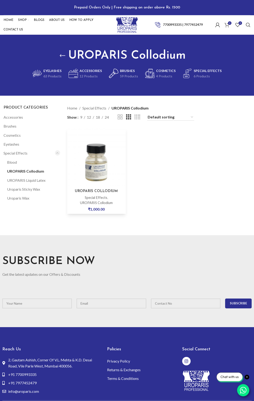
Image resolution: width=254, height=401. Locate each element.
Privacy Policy (118, 360)
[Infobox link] (179, 22)
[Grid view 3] (128, 116)
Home (72, 107)
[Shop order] (170, 116)
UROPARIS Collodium (25, 170)
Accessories (13, 116)
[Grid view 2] (120, 116)
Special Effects (15, 152)
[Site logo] (127, 21)
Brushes (10, 125)
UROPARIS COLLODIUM (96, 190)
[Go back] (62, 55)
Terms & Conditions (123, 377)
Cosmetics (12, 134)
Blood (12, 161)
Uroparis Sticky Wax (23, 188)
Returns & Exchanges (124, 369)
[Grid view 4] (137, 116)
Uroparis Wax (18, 197)
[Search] (248, 22)
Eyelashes (11, 143)
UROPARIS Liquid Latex (26, 179)
